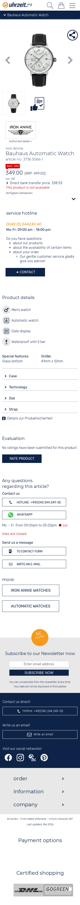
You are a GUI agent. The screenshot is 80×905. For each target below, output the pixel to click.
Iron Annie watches (31, 590)
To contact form (24, 551)
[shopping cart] (61, 6)
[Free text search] (50, 6)
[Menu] (72, 6)
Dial (12, 398)
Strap (14, 409)
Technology (18, 387)
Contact (27, 272)
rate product (22, 459)
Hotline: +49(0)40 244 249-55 (34, 502)
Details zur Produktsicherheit (29, 418)
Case (13, 376)
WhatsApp (19, 515)
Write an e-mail (24, 564)
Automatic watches (30, 606)
